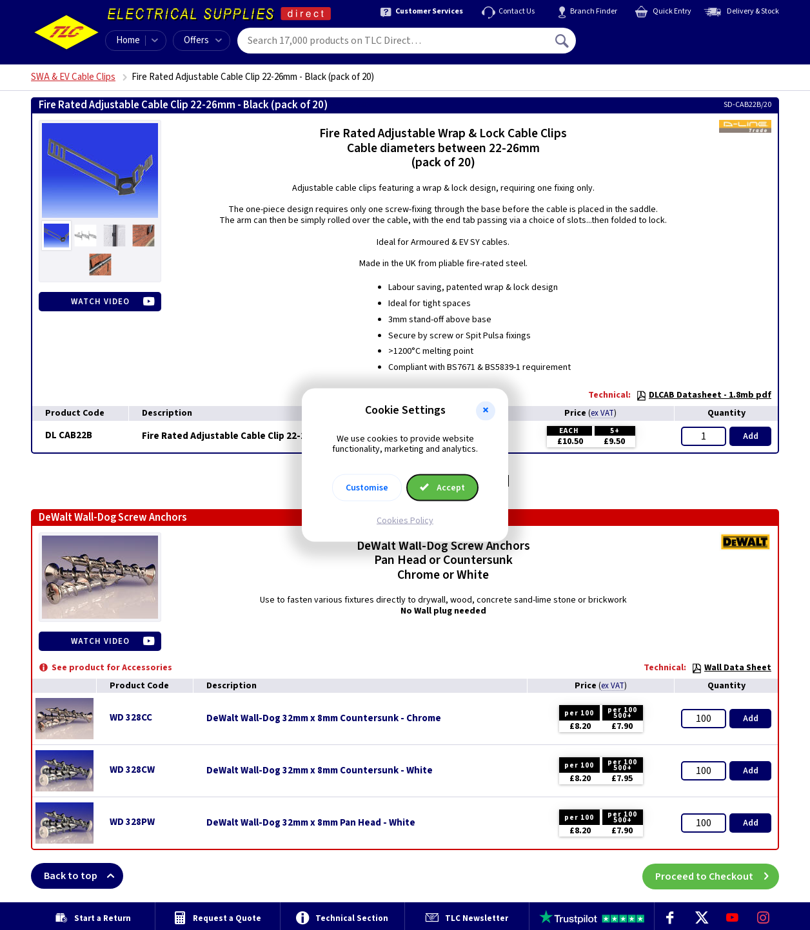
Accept (442, 487)
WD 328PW (132, 822)
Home (128, 40)
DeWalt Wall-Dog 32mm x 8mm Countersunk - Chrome (323, 718)
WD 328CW (132, 770)
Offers (203, 40)
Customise (367, 487)
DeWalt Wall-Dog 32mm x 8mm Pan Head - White (310, 823)
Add (750, 436)
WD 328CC (131, 717)
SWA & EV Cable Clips (73, 77)
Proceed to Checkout (717, 876)
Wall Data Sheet (731, 667)
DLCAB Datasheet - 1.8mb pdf (703, 395)
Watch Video (100, 301)
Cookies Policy (405, 520)
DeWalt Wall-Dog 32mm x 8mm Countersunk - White (319, 771)
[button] (485, 410)
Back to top (83, 876)
